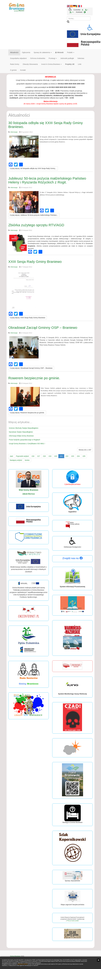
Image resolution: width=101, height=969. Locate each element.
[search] (78, 18)
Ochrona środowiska (37, 58)
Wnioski (59, 52)
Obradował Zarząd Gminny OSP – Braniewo (42, 328)
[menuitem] (82, 10)
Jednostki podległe (67, 58)
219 (50, 456)
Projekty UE (69, 64)
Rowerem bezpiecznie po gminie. (34, 378)
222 (67, 456)
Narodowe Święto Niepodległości (21, 432)
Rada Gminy (14, 64)
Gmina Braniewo (15, 956)
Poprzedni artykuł (22, 456)
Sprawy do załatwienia (43, 52)
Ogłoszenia (26, 52)
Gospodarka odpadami (18, 58)
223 (72, 456)
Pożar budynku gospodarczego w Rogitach (24, 440)
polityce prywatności (23, 964)
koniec (27, 460)
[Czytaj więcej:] (33, 168)
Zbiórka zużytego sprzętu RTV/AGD (36, 225)
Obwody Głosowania (30, 64)
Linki (79, 64)
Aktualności (14, 52)
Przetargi (53, 58)
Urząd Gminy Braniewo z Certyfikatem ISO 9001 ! (27, 444)
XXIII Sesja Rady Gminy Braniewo (35, 262)
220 (55, 456)
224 (78, 456)
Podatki (70, 52)
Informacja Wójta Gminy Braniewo (21, 436)
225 (84, 456)
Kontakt (23, 70)
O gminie (13, 70)
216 (33, 456)
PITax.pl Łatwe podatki (73, 920)
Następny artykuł (16, 460)
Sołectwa (80, 58)
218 (44, 456)
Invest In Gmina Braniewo (51, 64)
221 (61, 456)
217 (38, 456)
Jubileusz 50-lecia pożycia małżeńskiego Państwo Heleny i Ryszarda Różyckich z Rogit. (47, 180)
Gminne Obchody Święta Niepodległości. (24, 428)
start (11, 456)
